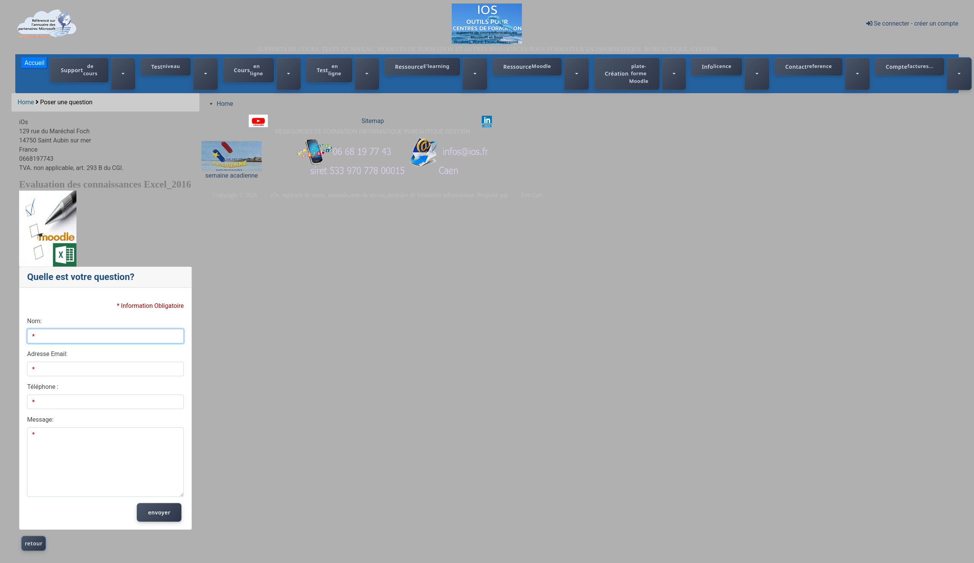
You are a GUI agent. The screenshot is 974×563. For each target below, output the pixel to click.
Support (79, 70)
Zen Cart (531, 195)
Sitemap (372, 121)
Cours (248, 70)
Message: (40, 419)
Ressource (422, 66)
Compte (909, 66)
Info (716, 66)
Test (165, 66)
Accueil (34, 62)
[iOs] (487, 23)
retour (33, 543)
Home (26, 102)
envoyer (159, 512)
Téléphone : (42, 386)
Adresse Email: (47, 354)
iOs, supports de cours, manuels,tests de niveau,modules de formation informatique (372, 195)
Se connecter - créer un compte (912, 23)
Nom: (34, 321)
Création (627, 74)
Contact (808, 66)
